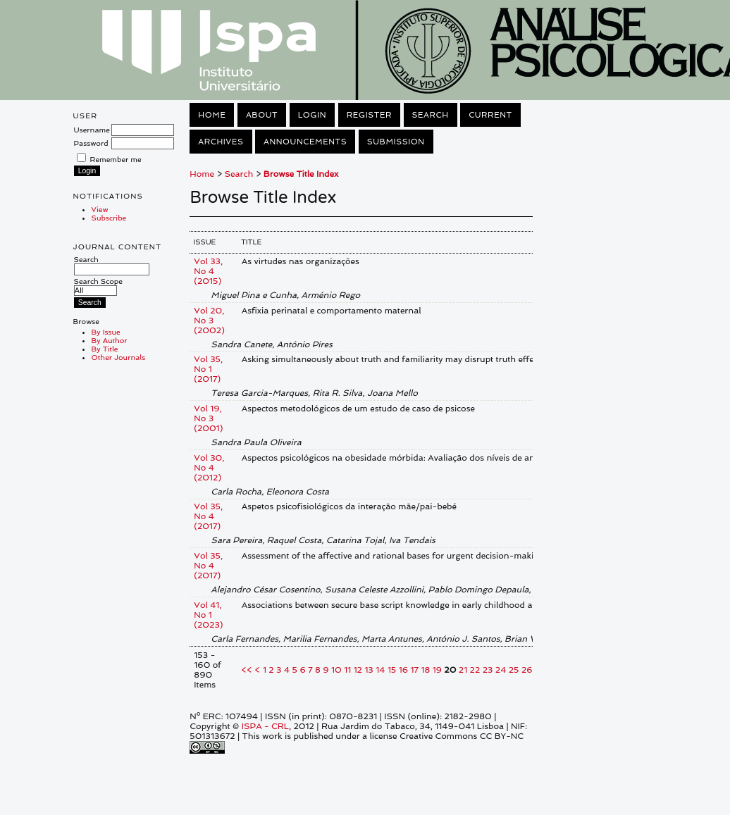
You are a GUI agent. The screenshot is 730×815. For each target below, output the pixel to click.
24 (501, 670)
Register (369, 115)
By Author (110, 340)
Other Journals (119, 357)
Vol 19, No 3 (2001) (208, 418)
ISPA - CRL (265, 726)
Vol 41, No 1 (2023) (208, 615)
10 (336, 670)
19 (437, 670)
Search (111, 264)
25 (514, 670)
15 (392, 670)
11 (347, 670)
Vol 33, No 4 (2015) (208, 271)
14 (380, 670)
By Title (105, 348)
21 (463, 670)
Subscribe (109, 217)
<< (247, 670)
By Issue (106, 332)
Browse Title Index (301, 174)
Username (92, 129)
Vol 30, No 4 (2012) (209, 468)
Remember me (116, 159)
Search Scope (98, 285)
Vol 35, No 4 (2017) (208, 516)
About (262, 115)
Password (91, 143)
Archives (220, 142)
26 (527, 670)
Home (211, 115)
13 (368, 670)
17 (414, 670)
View (100, 209)
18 (425, 670)
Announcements (305, 142)
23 (488, 670)
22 (475, 670)
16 (403, 670)
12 (358, 670)
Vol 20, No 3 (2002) (209, 320)
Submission (396, 142)
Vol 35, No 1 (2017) (208, 369)
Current (490, 115)
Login (312, 115)
